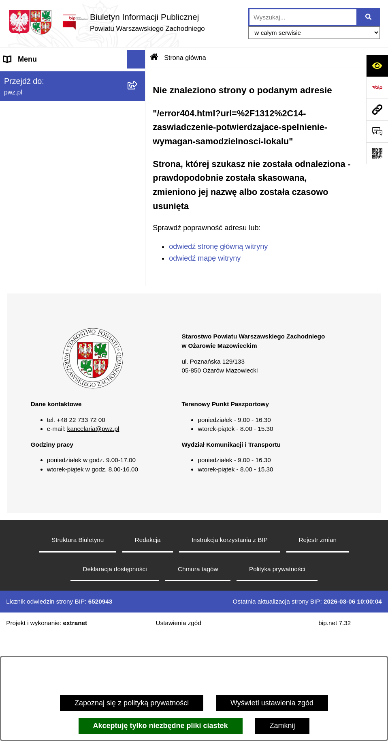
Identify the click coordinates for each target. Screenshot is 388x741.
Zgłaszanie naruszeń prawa (48, 205)
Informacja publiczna (37, 260)
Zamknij (282, 726)
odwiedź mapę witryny (205, 258)
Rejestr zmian (317, 646)
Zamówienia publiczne (40, 169)
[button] (138, 96)
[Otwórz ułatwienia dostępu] (377, 66)
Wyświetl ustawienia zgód (271, 703)
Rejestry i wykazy (32, 296)
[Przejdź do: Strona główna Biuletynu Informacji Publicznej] (154, 57)
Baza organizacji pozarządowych (57, 223)
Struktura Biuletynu (77, 646)
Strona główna (27, 77)
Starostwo (20, 114)
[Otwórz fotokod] (377, 153)
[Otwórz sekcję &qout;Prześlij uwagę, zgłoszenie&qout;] (377, 131)
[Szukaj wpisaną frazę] (369, 17)
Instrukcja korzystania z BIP (230, 646)
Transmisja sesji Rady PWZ (48, 333)
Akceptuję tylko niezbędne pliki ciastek (160, 726)
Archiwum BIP (26, 351)
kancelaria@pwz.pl (93, 535)
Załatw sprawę (27, 132)
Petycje (16, 278)
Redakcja (148, 646)
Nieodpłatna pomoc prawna (48, 242)
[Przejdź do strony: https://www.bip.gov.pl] (377, 88)
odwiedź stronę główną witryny (218, 246)
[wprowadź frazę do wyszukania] (303, 17)
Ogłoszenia (22, 150)
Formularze (22, 315)
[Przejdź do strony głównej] (106, 22)
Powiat (15, 96)
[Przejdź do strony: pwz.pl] (377, 109)
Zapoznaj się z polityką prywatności (132, 703)
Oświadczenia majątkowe (45, 187)
